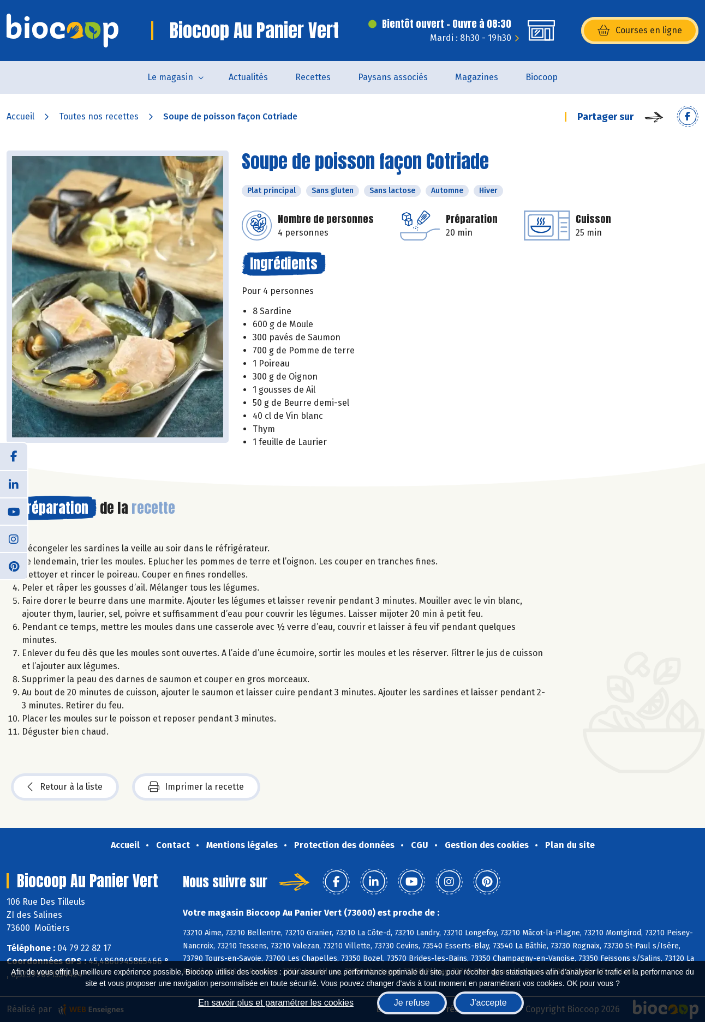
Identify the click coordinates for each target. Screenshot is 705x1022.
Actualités (248, 77)
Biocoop (541, 77)
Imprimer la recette (196, 786)
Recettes (313, 77)
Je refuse (412, 1002)
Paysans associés (393, 77)
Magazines (476, 77)
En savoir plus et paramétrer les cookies (276, 1002)
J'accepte (488, 1002)
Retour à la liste (65, 786)
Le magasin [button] (170, 77)
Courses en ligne (640, 30)
